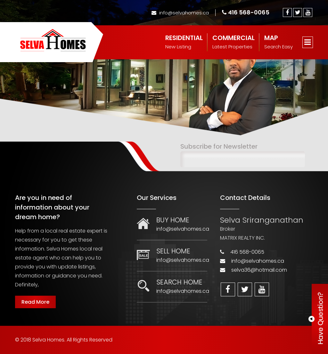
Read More (35, 302)
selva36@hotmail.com (259, 270)
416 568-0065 (245, 12)
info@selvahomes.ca (180, 12)
